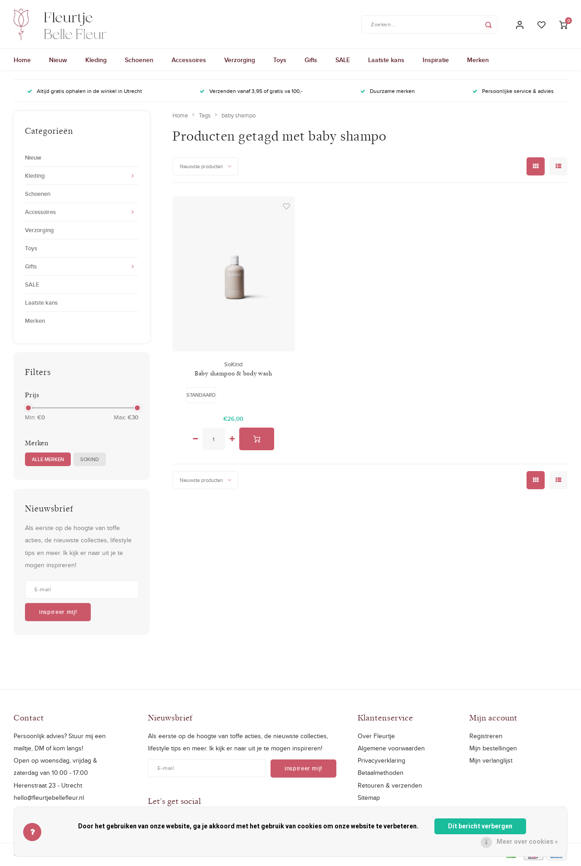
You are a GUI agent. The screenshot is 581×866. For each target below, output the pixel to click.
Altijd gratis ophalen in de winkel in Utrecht (84, 92)
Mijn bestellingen (493, 749)
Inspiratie (436, 61)
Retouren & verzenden (390, 786)
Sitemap (369, 798)
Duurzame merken (387, 92)
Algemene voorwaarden (391, 749)
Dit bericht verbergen (480, 826)
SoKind (89, 460)
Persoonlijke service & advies (513, 92)
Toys (279, 61)
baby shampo (239, 116)
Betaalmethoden (381, 773)
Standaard (201, 395)
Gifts (311, 61)
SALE (342, 61)
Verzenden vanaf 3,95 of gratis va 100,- (251, 92)
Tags (205, 116)
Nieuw (58, 61)
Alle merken (48, 460)
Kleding (96, 61)
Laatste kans (386, 61)
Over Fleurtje (376, 737)
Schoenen (139, 61)
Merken (478, 61)
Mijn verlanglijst (490, 761)
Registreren (485, 737)
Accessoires (189, 61)
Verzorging (239, 61)
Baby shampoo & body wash (233, 374)
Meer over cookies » (527, 842)
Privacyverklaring (381, 761)
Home (22, 61)
